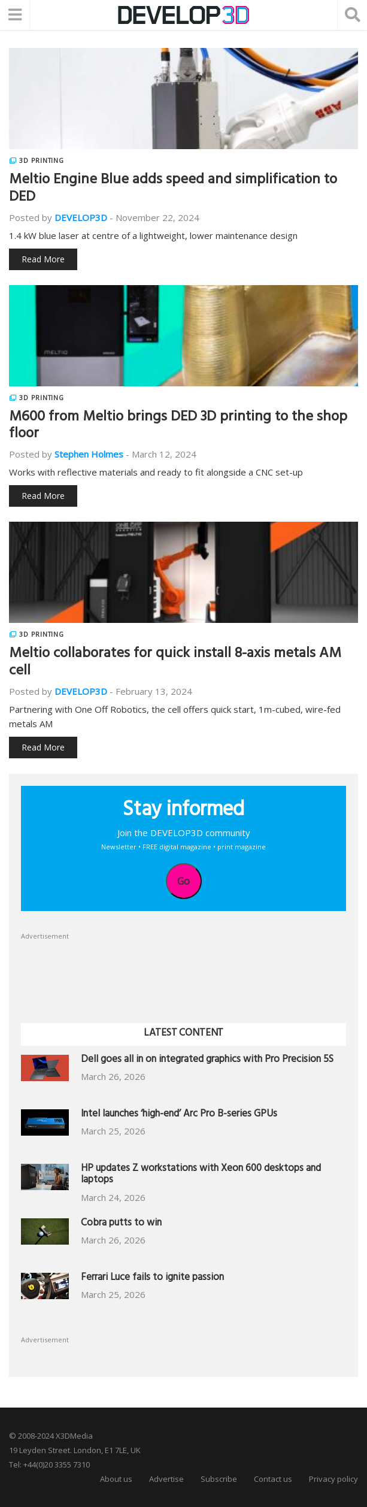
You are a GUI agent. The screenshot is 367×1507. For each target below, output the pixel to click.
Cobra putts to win (121, 1224)
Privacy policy (333, 1478)
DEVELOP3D (80, 217)
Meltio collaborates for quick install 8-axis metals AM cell (175, 663)
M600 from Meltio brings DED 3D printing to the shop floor (178, 426)
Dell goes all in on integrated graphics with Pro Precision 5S (207, 1060)
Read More (43, 259)
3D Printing (41, 160)
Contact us (273, 1478)
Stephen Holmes (88, 454)
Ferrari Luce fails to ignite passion (152, 1278)
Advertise (166, 1478)
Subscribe (219, 1478)
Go (183, 881)
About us (116, 1478)
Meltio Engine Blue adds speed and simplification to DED (173, 189)
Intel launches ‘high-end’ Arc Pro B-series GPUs (179, 1115)
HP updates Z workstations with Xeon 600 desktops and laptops (201, 1175)
